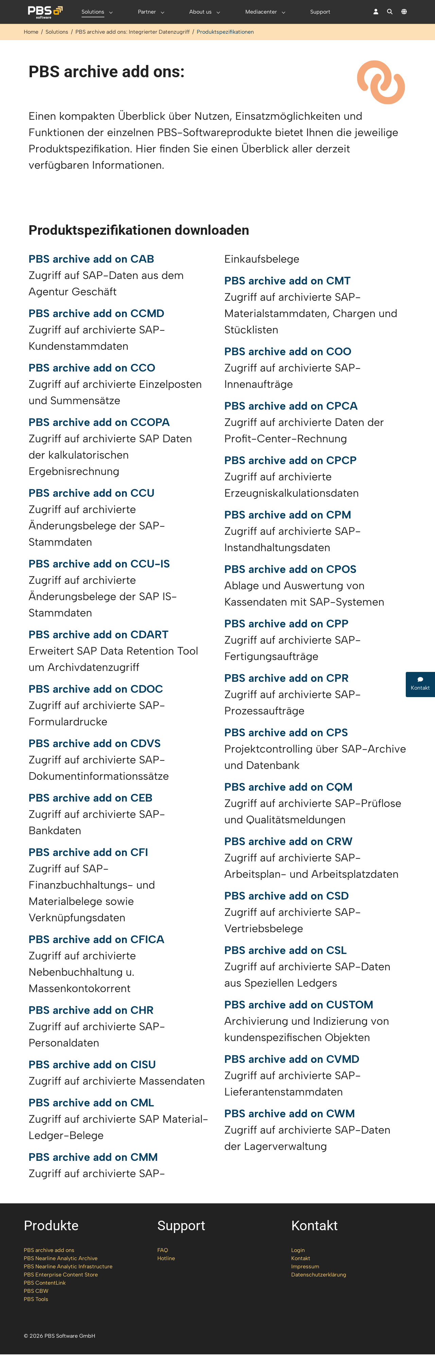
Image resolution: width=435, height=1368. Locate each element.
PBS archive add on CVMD (291, 1072)
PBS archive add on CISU (92, 1078)
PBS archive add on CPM (287, 528)
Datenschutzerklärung (318, 1288)
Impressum (305, 1280)
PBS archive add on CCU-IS (99, 577)
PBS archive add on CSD (286, 909)
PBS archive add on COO (287, 365)
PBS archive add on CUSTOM (298, 1018)
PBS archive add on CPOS (290, 582)
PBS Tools (36, 1312)
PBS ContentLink (45, 1296)
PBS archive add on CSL (285, 963)
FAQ (162, 1263)
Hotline (166, 1272)
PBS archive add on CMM (93, 1170)
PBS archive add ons (49, 1263)
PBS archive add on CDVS (95, 757)
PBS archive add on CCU (92, 506)
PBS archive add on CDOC (96, 702)
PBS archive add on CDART (99, 648)
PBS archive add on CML (91, 1116)
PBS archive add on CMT (287, 294)
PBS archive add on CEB (91, 811)
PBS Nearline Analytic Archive (61, 1272)
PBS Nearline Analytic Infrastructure (68, 1280)
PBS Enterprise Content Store (61, 1288)
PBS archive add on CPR (286, 691)
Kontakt (300, 1272)
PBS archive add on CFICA (96, 952)
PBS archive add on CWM (289, 1127)
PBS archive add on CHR (91, 1023)
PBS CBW (36, 1304)
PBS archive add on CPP (286, 637)
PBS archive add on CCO (92, 381)
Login (298, 1263)
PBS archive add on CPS (286, 746)
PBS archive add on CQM (288, 800)
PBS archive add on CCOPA (99, 435)
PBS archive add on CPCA (291, 419)
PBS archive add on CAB (91, 272)
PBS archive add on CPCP (290, 473)
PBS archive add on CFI (88, 865)
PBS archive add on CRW (288, 854)
